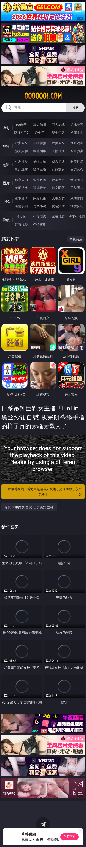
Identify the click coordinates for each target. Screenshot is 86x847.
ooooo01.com (43, 96)
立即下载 (69, 837)
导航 (6, 219)
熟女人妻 (21, 151)
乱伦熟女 (58, 169)
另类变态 (76, 169)
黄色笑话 (58, 206)
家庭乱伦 (39, 198)
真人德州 (39, 124)
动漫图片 (76, 180)
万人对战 (58, 124)
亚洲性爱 (21, 161)
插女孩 (21, 216)
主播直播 (58, 151)
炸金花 (39, 132)
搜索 (75, 107)
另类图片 (76, 187)
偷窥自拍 (21, 180)
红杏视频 (21, 224)
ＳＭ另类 (76, 151)
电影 (6, 164)
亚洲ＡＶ (21, 143)
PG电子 (21, 124)
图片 (6, 183)
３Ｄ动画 (76, 143)
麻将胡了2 (21, 132)
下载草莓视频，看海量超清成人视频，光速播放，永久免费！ (44, 492)
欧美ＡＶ (58, 143)
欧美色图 (58, 180)
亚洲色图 (39, 180)
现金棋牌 (58, 132)
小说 (6, 201)
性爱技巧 (76, 206)
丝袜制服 (39, 151)
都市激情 (21, 198)
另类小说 (39, 206)
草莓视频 (58, 216)
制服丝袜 (21, 169)
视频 (6, 146)
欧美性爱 (76, 161)
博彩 (6, 127)
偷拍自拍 (39, 161)
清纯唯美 (39, 187)
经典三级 (39, 169)
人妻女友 (58, 198)
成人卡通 (58, 161)
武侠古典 (76, 198)
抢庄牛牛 (76, 132)
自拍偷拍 (39, 143)
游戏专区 (76, 124)
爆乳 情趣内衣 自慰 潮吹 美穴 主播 (29, 507)
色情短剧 (39, 224)
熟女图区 (58, 187)
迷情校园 (21, 206)
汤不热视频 (77, 216)
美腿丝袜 (21, 187)
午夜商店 (39, 216)
